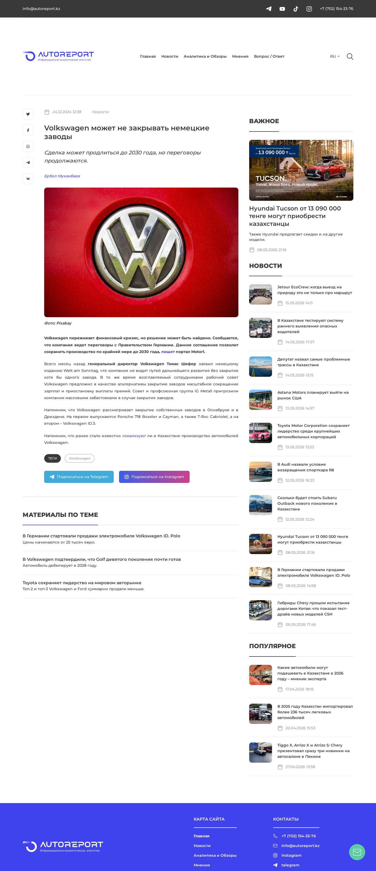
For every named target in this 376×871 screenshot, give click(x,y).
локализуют (134, 435)
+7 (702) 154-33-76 (336, 8)
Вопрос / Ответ (269, 56)
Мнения (240, 56)
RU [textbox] (333, 56)
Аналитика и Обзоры (205, 56)
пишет (168, 351)
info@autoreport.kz (41, 8)
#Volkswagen (79, 458)
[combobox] (334, 56)
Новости (169, 56)
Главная (148, 56)
